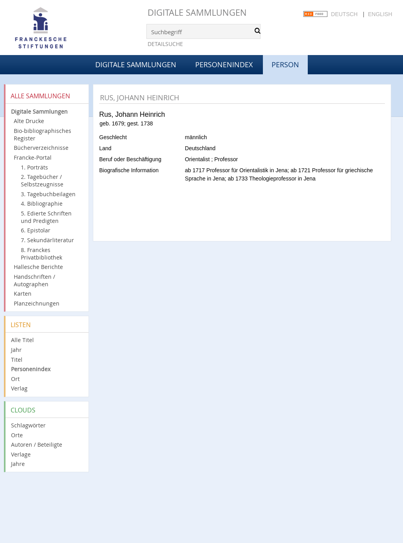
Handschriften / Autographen (34, 280)
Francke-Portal (33, 157)
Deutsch (344, 14)
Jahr (16, 349)
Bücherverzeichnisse (41, 147)
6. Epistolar (35, 230)
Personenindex (224, 64)
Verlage (21, 454)
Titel (16, 359)
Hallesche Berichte (38, 267)
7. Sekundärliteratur (47, 240)
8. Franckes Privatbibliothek (41, 253)
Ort (15, 379)
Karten (22, 293)
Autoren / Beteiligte (36, 444)
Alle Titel (22, 340)
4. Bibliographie (42, 203)
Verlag (19, 388)
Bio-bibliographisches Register (42, 134)
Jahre (18, 464)
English (380, 14)
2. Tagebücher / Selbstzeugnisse (42, 180)
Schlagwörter (28, 425)
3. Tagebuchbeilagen (48, 194)
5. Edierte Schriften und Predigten (46, 217)
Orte (17, 435)
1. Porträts (34, 167)
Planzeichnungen (36, 303)
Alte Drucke (29, 121)
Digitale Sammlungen (197, 12)
